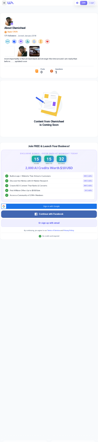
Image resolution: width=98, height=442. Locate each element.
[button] (49, 206)
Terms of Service (53, 230)
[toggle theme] (77, 3)
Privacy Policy (69, 230)
